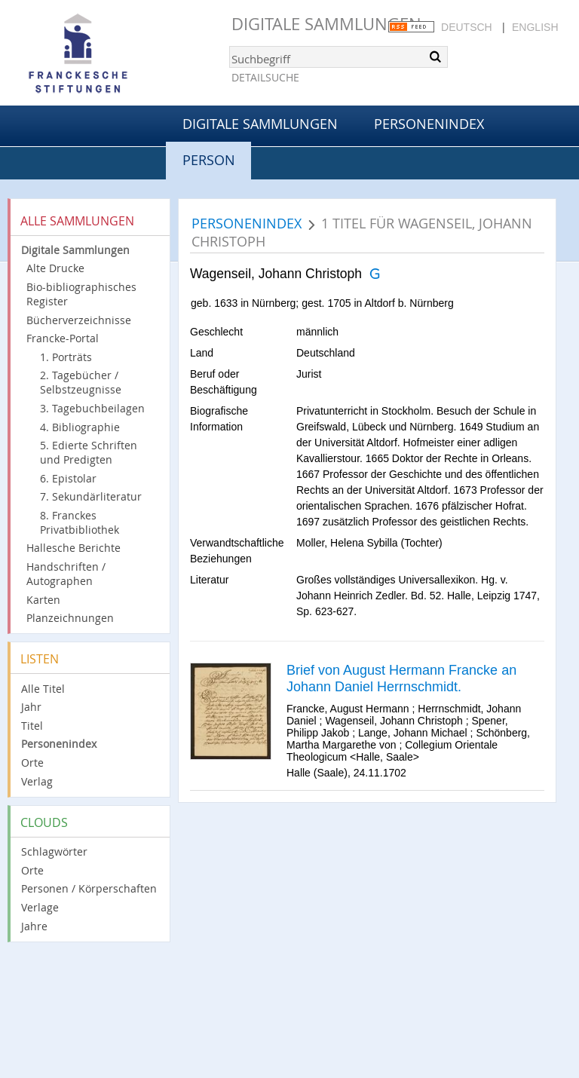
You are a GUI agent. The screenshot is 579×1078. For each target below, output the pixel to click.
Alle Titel (43, 688)
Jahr (31, 707)
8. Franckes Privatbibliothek (79, 522)
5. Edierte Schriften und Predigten (88, 452)
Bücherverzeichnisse (78, 320)
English (535, 27)
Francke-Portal (62, 338)
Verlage (40, 907)
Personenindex (429, 124)
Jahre (34, 926)
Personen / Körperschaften (89, 888)
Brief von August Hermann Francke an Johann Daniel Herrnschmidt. (401, 678)
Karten (43, 600)
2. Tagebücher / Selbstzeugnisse (80, 382)
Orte (32, 762)
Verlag (37, 781)
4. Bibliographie (80, 427)
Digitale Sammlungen (326, 24)
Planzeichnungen (70, 618)
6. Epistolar (68, 478)
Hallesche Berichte (73, 548)
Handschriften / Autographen (66, 573)
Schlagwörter (54, 851)
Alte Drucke (55, 268)
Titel (32, 725)
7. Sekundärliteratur (91, 496)
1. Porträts (66, 357)
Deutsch (466, 27)
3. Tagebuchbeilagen (92, 408)
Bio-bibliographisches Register (81, 294)
